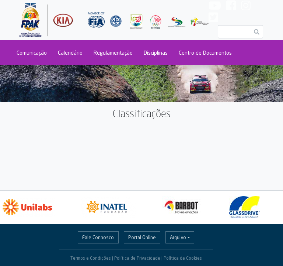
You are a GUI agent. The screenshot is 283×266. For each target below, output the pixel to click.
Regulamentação (113, 53)
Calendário (70, 53)
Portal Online (142, 237)
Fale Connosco (98, 237)
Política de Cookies (183, 258)
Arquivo (178, 237)
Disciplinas (156, 53)
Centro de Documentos (205, 53)
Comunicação (32, 53)
